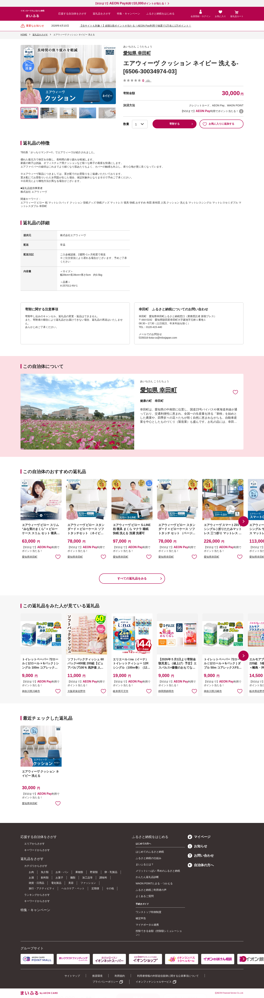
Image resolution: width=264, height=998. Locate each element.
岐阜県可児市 (120, 691)
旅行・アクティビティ (41, 888)
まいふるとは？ (145, 864)
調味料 (103, 877)
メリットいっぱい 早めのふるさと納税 (158, 870)
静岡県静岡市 (166, 691)
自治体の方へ (201, 865)
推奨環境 (97, 975)
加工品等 (87, 877)
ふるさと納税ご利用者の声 (151, 889)
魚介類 (45, 872)
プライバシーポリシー (105, 981)
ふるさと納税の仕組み (148, 858)
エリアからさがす (34, 843)
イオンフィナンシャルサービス (154, 981)
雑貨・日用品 (36, 882)
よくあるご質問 (145, 896)
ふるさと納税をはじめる (160, 13)
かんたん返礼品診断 (147, 877)
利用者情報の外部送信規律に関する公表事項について (168, 975)
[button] (243, 521)
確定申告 (141, 918)
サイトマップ (72, 975)
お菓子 (59, 877)
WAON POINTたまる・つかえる (154, 883)
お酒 (31, 877)
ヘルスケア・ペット (73, 888)
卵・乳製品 (110, 872)
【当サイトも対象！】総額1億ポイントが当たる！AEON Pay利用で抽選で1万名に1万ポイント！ (135, 25)
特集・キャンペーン (128, 13)
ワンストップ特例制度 (148, 912)
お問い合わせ (201, 855)
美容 (71, 882)
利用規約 (120, 975)
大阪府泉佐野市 (76, 691)
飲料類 (45, 877)
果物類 (79, 872)
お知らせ (197, 846)
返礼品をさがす (102, 13)
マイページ (199, 837)
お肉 (31, 872)
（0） (148, 80)
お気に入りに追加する (218, 124)
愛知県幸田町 (29, 556)
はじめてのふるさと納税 (150, 851)
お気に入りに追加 (235, 392)
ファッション (88, 882)
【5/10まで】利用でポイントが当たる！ (130, 3)
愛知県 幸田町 (137, 53)
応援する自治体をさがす (72, 13)
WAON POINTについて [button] (241, 111)
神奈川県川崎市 (31, 691)
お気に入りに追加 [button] (58, 556)
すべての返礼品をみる (132, 578)
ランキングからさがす (37, 894)
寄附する (174, 123)
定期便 (95, 888)
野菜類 (94, 872)
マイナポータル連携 (147, 924)
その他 (110, 888)
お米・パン (62, 872)
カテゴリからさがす (35, 865)
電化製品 (56, 882)
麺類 (72, 877)
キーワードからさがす (37, 850)
